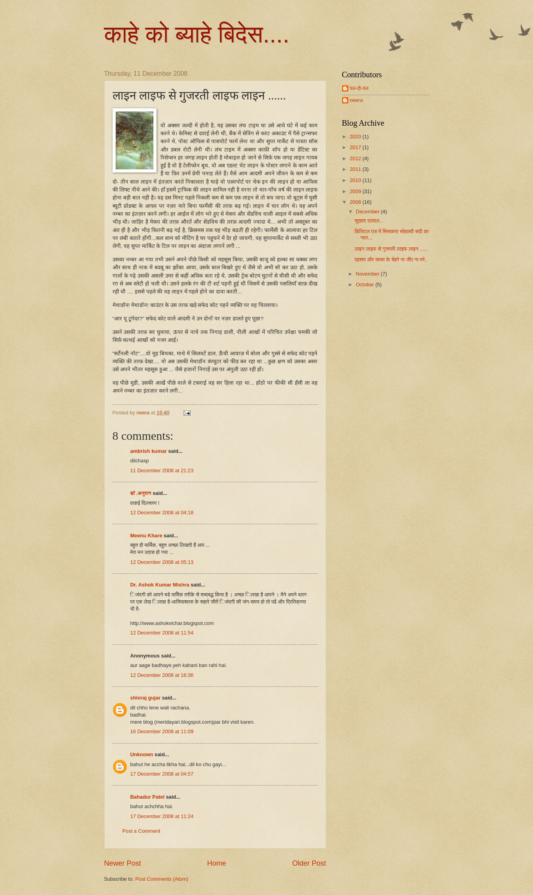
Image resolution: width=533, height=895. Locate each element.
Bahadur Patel (147, 797)
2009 (356, 191)
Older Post (309, 863)
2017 (356, 147)
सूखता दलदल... (369, 221)
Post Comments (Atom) (161, 879)
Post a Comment (141, 831)
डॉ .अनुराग (140, 493)
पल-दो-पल (359, 88)
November (368, 274)
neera (356, 100)
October (365, 284)
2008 (356, 202)
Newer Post (122, 863)
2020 (356, 137)
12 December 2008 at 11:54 (162, 633)
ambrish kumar (148, 451)
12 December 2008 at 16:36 (162, 675)
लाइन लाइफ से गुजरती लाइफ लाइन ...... (391, 249)
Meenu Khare (146, 536)
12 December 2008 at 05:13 (162, 562)
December (368, 212)
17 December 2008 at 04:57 (162, 774)
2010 (356, 180)
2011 (356, 169)
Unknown (141, 754)
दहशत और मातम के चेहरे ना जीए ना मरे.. (391, 260)
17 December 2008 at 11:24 (162, 816)
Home (216, 863)
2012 (356, 158)
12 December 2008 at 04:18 (162, 513)
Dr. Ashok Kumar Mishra (159, 585)
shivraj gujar (145, 698)
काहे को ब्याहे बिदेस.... (197, 34)
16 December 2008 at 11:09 (162, 731)
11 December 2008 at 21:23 (162, 470)
